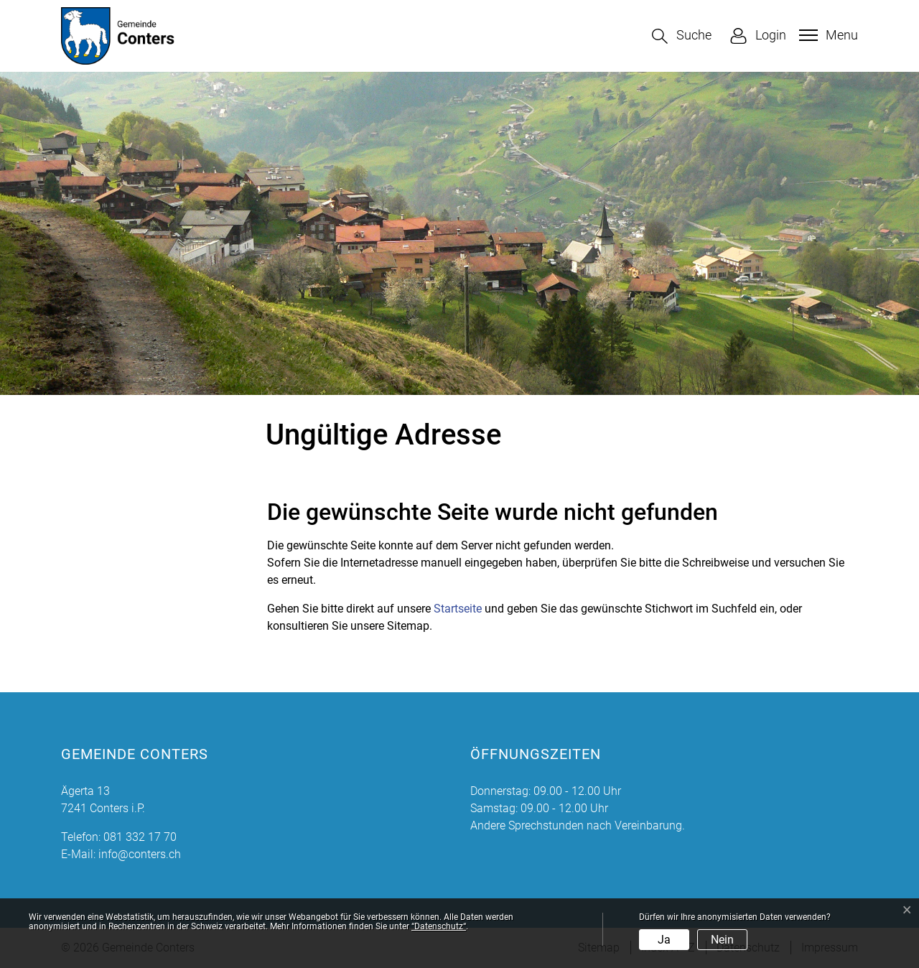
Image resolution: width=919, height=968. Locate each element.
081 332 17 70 (140, 837)
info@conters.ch (139, 854)
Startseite (458, 608)
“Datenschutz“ (438, 926)
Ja (664, 939)
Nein (722, 939)
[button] (682, 36)
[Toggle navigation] (827, 35)
